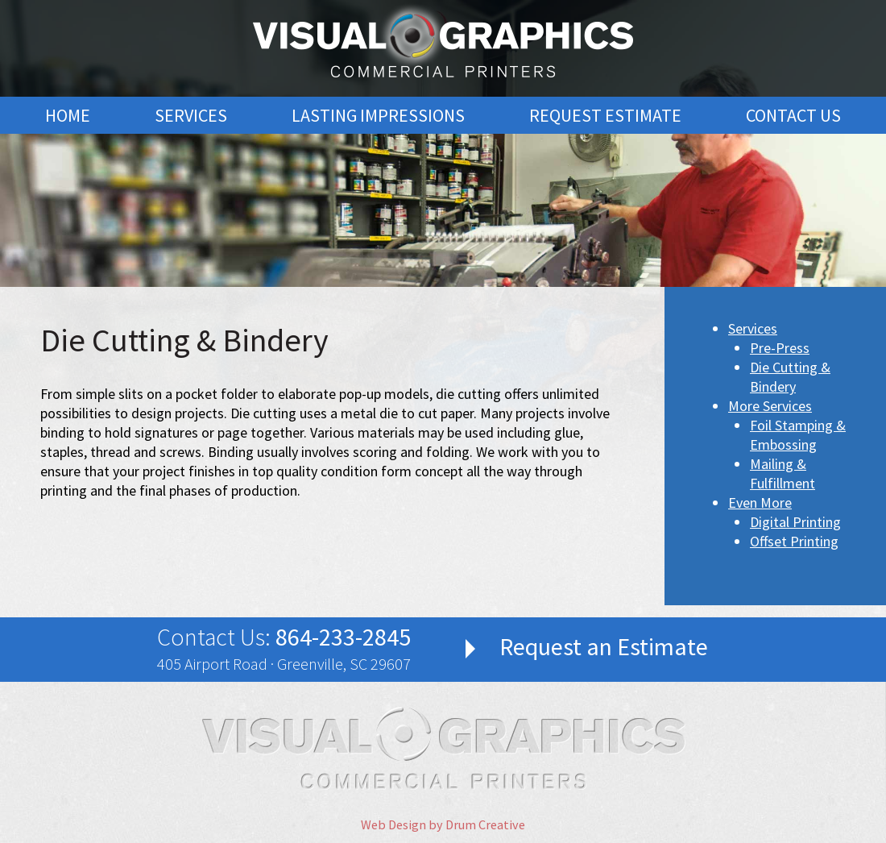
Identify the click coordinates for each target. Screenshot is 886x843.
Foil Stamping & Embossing (798, 435)
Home (67, 115)
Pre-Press (779, 347)
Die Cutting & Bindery (790, 377)
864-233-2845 (343, 636)
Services (191, 115)
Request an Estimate (603, 646)
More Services (770, 406)
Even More (760, 502)
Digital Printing (795, 522)
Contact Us (793, 115)
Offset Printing (794, 541)
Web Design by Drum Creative (443, 824)
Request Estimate (605, 115)
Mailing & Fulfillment (782, 473)
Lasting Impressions (378, 115)
